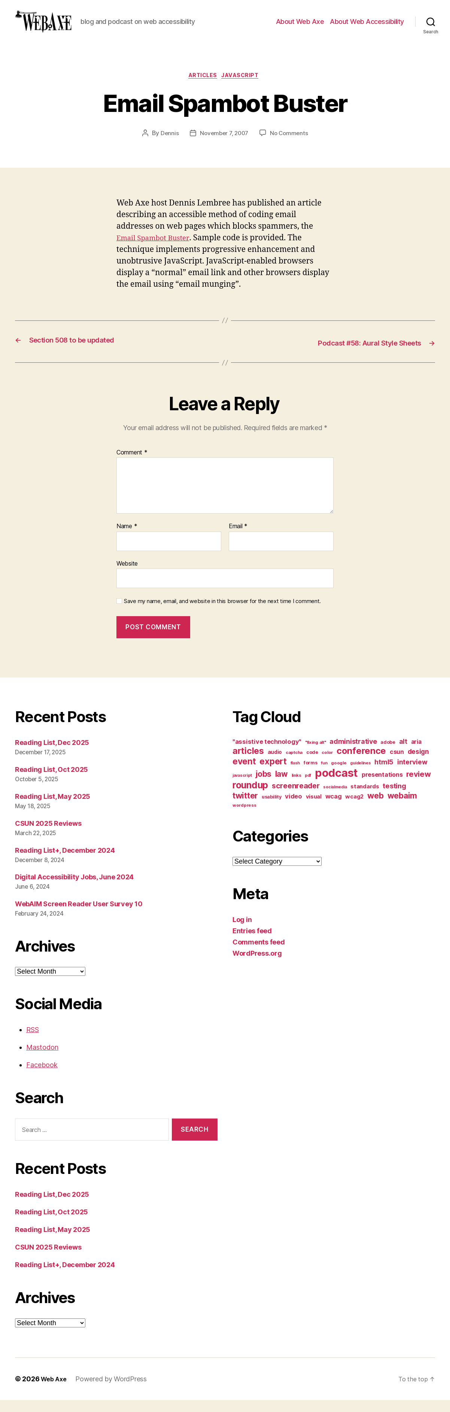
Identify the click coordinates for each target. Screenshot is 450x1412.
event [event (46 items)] (244, 773)
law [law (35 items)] (281, 786)
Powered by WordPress (114, 1391)
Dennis (167, 146)
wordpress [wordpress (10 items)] (244, 817)
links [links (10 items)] (296, 787)
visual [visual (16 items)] (314, 808)
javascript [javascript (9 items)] (242, 787)
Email (238, 538)
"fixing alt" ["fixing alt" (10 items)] (315, 754)
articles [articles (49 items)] (248, 762)
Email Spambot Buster (157, 251)
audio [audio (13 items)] (275, 764)
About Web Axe (300, 27)
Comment (132, 464)
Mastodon (42, 1059)
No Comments (291, 146)
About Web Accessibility (367, 27)
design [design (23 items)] (418, 763)
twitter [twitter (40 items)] (245, 807)
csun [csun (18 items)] (397, 763)
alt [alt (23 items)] (403, 753)
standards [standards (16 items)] (364, 798)
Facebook (42, 1077)
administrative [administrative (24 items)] (353, 753)
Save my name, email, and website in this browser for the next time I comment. (222, 613)
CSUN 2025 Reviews (48, 835)
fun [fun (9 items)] (324, 775)
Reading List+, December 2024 (65, 862)
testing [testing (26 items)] (394, 798)
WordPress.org (257, 965)
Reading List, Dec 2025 (52, 754)
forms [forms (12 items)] (310, 774)
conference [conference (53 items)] (361, 762)
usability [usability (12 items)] (272, 809)
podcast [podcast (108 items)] (336, 784)
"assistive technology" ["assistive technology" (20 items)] (266, 753)
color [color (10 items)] (327, 764)
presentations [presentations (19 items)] (382, 786)
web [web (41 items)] (375, 807)
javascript (244, 88)
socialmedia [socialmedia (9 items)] (335, 799)
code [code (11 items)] (312, 764)
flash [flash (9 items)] (295, 775)
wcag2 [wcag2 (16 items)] (354, 808)
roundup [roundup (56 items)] (250, 797)
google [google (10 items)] (338, 774)
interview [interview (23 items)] (412, 774)
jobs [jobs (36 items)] (263, 786)
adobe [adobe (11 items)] (387, 754)
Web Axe (55, 1391)
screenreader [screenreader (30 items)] (296, 797)
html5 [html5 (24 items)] (383, 774)
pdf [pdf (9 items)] (308, 787)
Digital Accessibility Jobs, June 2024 (74, 889)
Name (126, 538)
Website (127, 575)
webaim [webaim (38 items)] (402, 807)
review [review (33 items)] (418, 786)
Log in (242, 931)
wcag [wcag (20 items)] (333, 808)
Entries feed (252, 943)
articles (201, 88)
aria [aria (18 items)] (416, 753)
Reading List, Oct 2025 (51, 781)
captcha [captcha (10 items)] (294, 764)
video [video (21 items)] (293, 808)
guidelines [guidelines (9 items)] (360, 775)
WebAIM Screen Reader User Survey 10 (79, 916)
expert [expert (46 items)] (272, 773)
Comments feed (258, 954)
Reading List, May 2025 (52, 808)
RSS (32, 1042)
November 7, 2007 (224, 146)
